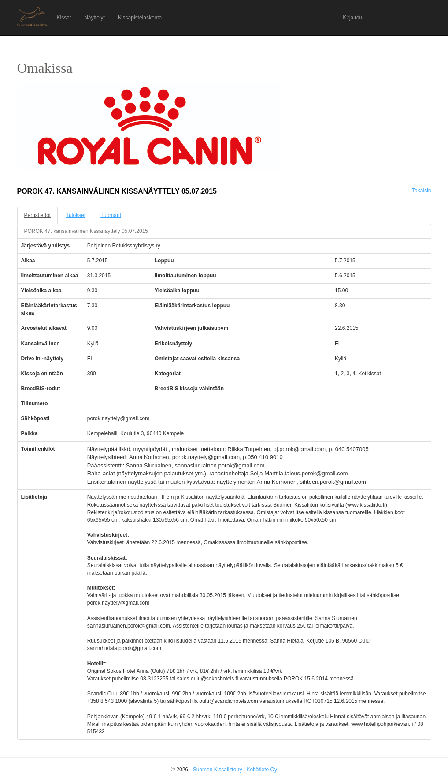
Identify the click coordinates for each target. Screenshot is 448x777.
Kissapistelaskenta (140, 18)
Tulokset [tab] (75, 215)
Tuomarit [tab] (110, 215)
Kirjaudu (352, 18)
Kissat (64, 18)
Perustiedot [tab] (37, 215)
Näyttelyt (94, 18)
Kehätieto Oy (262, 769)
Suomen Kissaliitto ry (217, 769)
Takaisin (421, 190)
